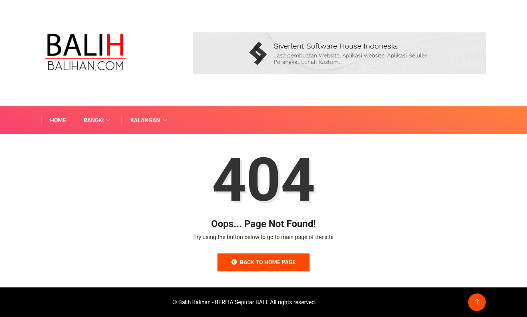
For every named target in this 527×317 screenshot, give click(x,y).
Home (58, 120)
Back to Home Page (263, 262)
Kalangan (149, 120)
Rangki (98, 120)
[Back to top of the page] (477, 302)
